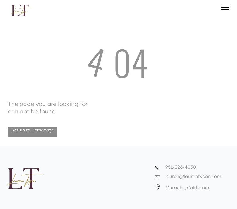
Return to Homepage (33, 130)
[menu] (225, 7)
